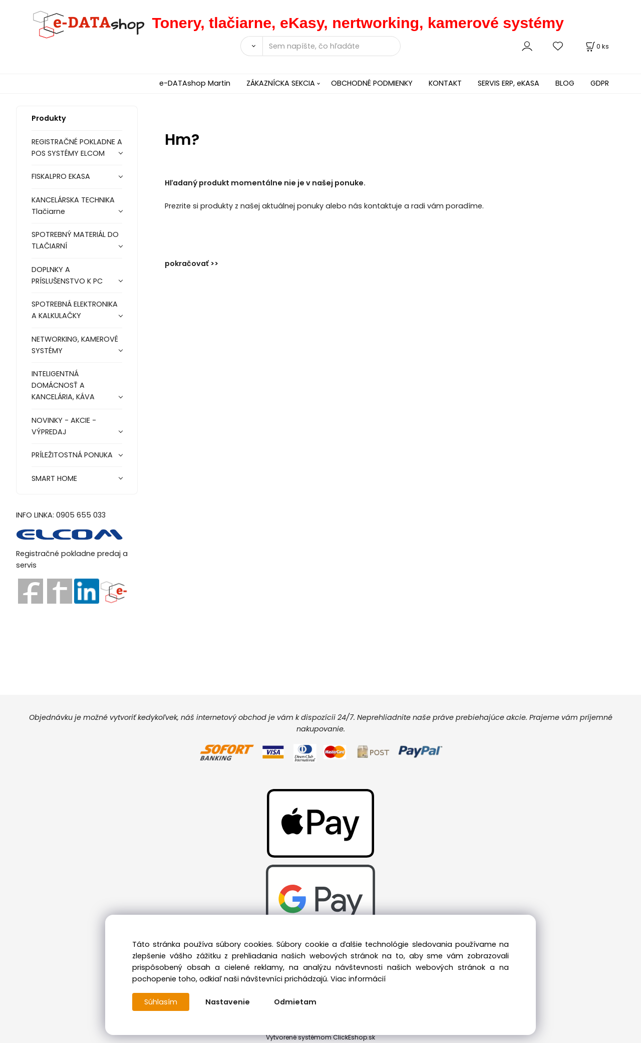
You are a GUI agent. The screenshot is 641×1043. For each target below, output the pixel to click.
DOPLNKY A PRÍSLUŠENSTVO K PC (67, 275)
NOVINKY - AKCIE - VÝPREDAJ (64, 426)
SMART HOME (54, 478)
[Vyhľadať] (251, 46)
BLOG (564, 83)
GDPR (599, 83)
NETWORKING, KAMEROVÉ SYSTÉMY (75, 345)
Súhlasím (160, 1002)
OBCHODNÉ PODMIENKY (372, 83)
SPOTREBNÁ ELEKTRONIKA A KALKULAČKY (75, 310)
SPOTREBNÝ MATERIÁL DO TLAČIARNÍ (75, 240)
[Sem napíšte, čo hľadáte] (331, 46)
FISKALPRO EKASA (61, 176)
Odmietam (295, 1002)
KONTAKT (445, 83)
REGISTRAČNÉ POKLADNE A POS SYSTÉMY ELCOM (77, 147)
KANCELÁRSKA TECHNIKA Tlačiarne (73, 205)
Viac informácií (358, 979)
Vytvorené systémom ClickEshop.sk (320, 1037)
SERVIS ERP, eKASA (508, 83)
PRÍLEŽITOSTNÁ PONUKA (72, 455)
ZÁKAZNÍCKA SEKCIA (280, 83)
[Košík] (596, 46)
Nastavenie (227, 1002)
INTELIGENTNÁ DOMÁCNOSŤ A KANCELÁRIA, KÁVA (63, 385)
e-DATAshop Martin (194, 83)
